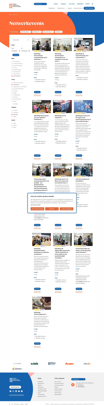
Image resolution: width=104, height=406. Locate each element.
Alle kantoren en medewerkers (16, 394)
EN (9, 404)
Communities (40, 387)
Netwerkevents (61, 8)
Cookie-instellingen (66, 209)
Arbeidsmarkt (36, 31)
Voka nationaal (16, 61)
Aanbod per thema (78, 8)
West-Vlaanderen (25, 31)
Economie (15, 90)
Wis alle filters (15, 31)
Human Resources (48, 31)
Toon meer (15, 103)
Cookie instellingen (78, 404)
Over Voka (72, 4)
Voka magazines (41, 394)
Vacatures (63, 4)
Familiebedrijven (17, 95)
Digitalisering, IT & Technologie (19, 86)
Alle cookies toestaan (37, 209)
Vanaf (12, 48)
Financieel (15, 97)
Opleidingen (52, 8)
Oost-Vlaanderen (17, 71)
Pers (12, 404)
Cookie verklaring (71, 404)
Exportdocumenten (42, 396)
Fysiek (14, 123)
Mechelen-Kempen (17, 69)
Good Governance (17, 99)
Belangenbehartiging (42, 390)
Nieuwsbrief (16, 404)
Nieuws (56, 4)
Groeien (15, 101)
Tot (21, 48)
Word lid (26, 404)
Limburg (15, 67)
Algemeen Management (18, 82)
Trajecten (69, 8)
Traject (14, 116)
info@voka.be (80, 386)
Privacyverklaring (63, 404)
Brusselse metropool (17, 65)
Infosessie (15, 110)
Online (14, 127)
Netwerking (15, 112)
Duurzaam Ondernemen (18, 88)
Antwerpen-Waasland (18, 63)
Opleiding (58, 31)
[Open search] (93, 3)
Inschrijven (37, 95)
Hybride (15, 125)
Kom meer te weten (36, 204)
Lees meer (38, 92)
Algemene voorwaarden (55, 404)
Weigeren (51, 209)
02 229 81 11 (80, 385)
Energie (15, 92)
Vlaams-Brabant (16, 73)
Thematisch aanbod (42, 389)
